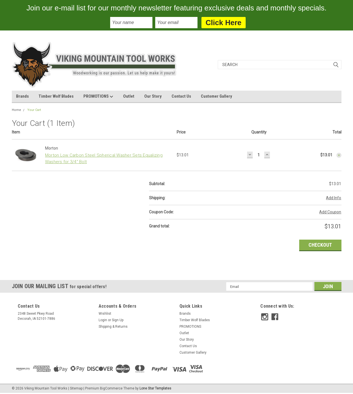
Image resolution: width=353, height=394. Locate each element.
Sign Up (117, 320)
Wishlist (105, 314)
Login (103, 320)
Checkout (320, 245)
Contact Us (181, 96)
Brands (22, 96)
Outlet (128, 96)
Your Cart (34, 110)
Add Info (333, 198)
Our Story (153, 96)
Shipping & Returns (113, 327)
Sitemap (76, 388)
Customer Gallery (216, 96)
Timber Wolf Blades (56, 96)
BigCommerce (111, 388)
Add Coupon (330, 212)
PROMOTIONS (98, 96)
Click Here (223, 22)
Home (16, 110)
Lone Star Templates (155, 388)
